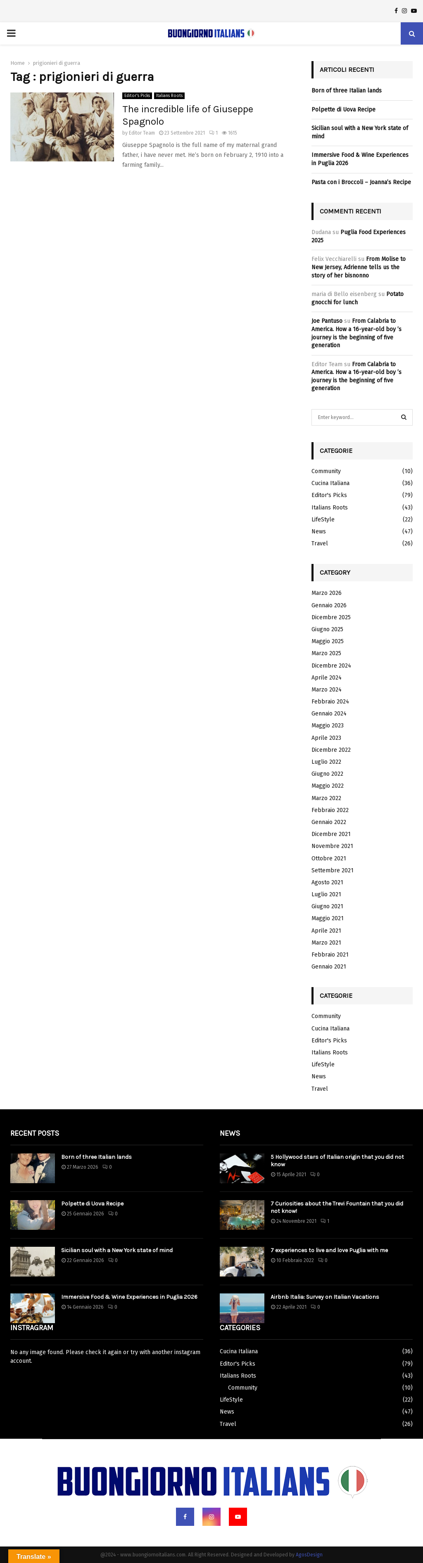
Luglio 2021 (326, 894)
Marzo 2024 (326, 689)
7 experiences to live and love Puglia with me (329, 1250)
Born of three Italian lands (346, 90)
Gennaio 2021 (328, 966)
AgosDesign (309, 1555)
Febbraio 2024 (330, 701)
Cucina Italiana (330, 483)
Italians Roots (169, 95)
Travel (319, 543)
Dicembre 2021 (331, 834)
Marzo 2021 (326, 942)
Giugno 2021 (327, 906)
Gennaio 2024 (329, 713)
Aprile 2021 (326, 930)
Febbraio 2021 (330, 954)
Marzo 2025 (326, 653)
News (318, 531)
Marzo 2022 (326, 798)
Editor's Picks (137, 95)
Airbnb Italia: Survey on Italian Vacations (325, 1296)
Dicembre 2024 (331, 665)
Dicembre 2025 (331, 617)
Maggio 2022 (327, 785)
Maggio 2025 (327, 641)
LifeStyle (323, 519)
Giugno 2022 (327, 773)
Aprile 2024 (326, 677)
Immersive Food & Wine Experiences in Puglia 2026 (129, 1296)
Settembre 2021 (332, 870)
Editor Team (142, 133)
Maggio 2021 (327, 918)
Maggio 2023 (327, 725)
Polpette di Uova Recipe (343, 109)
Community (326, 471)
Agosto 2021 (327, 882)
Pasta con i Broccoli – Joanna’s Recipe (361, 182)
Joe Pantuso (326, 320)
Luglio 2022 (326, 761)
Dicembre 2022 (331, 749)
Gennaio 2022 (328, 822)
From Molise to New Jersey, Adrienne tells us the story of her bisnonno (358, 267)
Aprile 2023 (326, 737)
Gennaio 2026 (329, 605)
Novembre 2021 (332, 846)
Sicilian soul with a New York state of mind (117, 1250)
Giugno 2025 (327, 629)
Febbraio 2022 (330, 810)
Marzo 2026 (326, 593)
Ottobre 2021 (328, 858)
